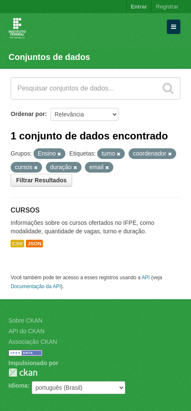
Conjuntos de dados (49, 57)
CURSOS (25, 210)
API (146, 278)
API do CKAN (26, 331)
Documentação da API (36, 286)
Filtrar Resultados (41, 180)
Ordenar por (28, 114)
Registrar (167, 6)
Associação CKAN (32, 341)
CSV (17, 244)
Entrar (139, 6)
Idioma (18, 385)
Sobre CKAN (25, 320)
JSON (34, 244)
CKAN (22, 372)
